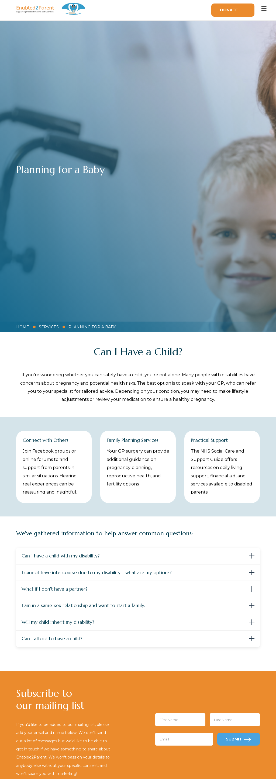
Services (49, 327)
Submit (234, 739)
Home (22, 327)
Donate (229, 10)
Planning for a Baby (92, 327)
